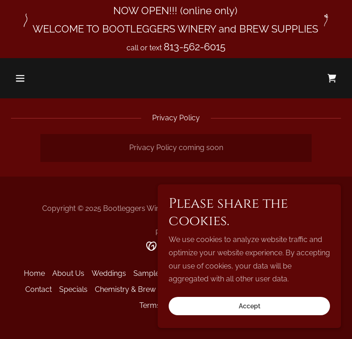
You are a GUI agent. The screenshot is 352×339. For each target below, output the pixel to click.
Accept (249, 306)
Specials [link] (73, 289)
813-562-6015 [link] (195, 47)
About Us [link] (68, 273)
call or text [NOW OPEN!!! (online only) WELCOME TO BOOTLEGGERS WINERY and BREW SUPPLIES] (145, 47)
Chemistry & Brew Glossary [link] (141, 289)
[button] (49, 78)
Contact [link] (38, 289)
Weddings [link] (109, 273)
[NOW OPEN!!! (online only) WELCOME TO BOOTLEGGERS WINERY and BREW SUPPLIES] (176, 20)
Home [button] (34, 273)
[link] (332, 78)
